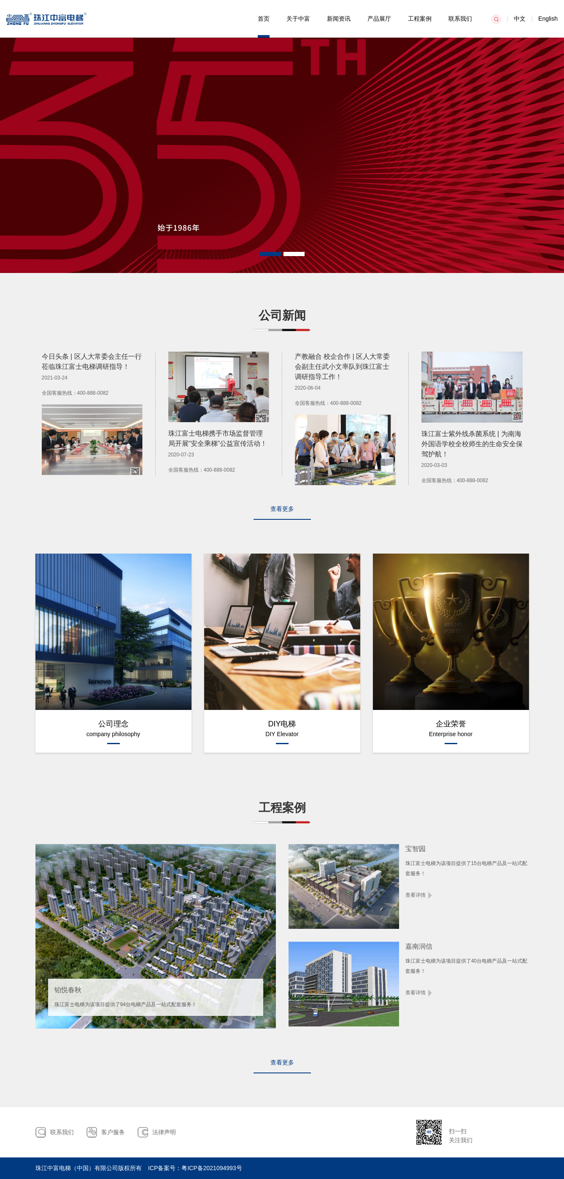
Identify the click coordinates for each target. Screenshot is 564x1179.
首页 (264, 18)
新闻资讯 (339, 18)
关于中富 (298, 18)
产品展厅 (379, 18)
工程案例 (420, 18)
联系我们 (460, 18)
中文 (520, 18)
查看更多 (282, 508)
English (548, 18)
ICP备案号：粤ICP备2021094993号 (195, 1168)
